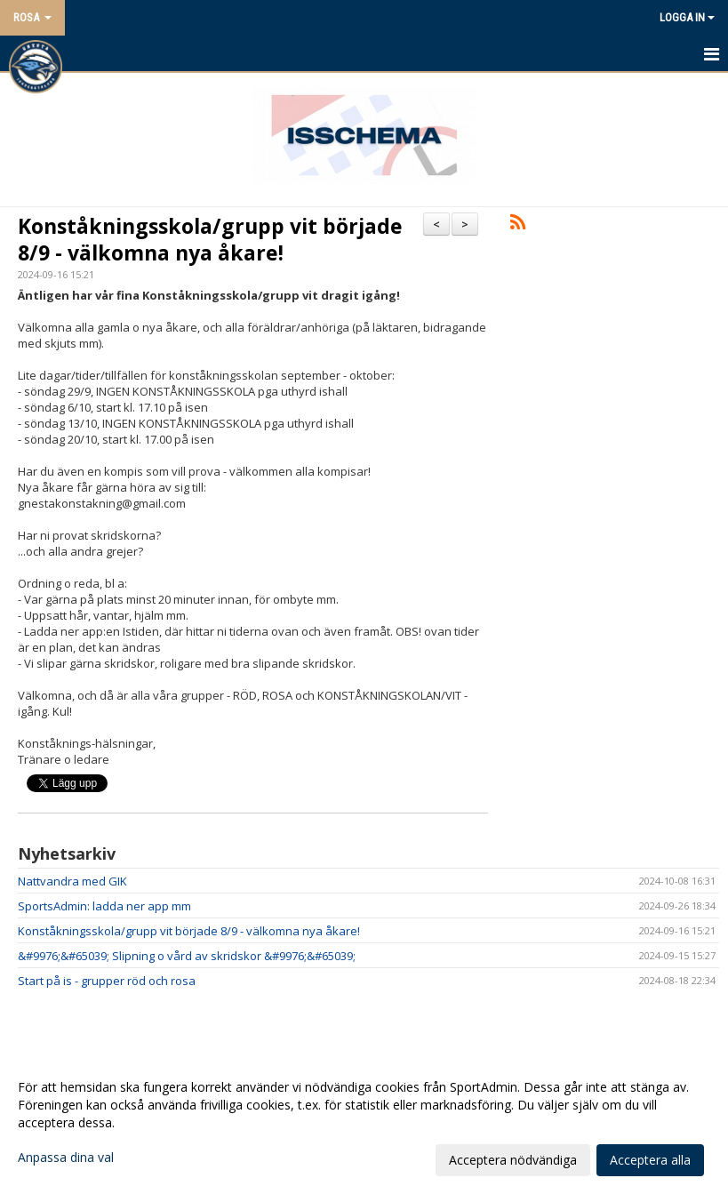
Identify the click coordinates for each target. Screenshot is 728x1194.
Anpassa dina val (66, 1158)
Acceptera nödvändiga (513, 1159)
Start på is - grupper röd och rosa (107, 981)
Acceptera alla (650, 1159)
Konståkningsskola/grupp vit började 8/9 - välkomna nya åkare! (210, 239)
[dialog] (364, 1123)
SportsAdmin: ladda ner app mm (104, 906)
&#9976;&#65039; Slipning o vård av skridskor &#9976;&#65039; (187, 956)
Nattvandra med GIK (72, 881)
